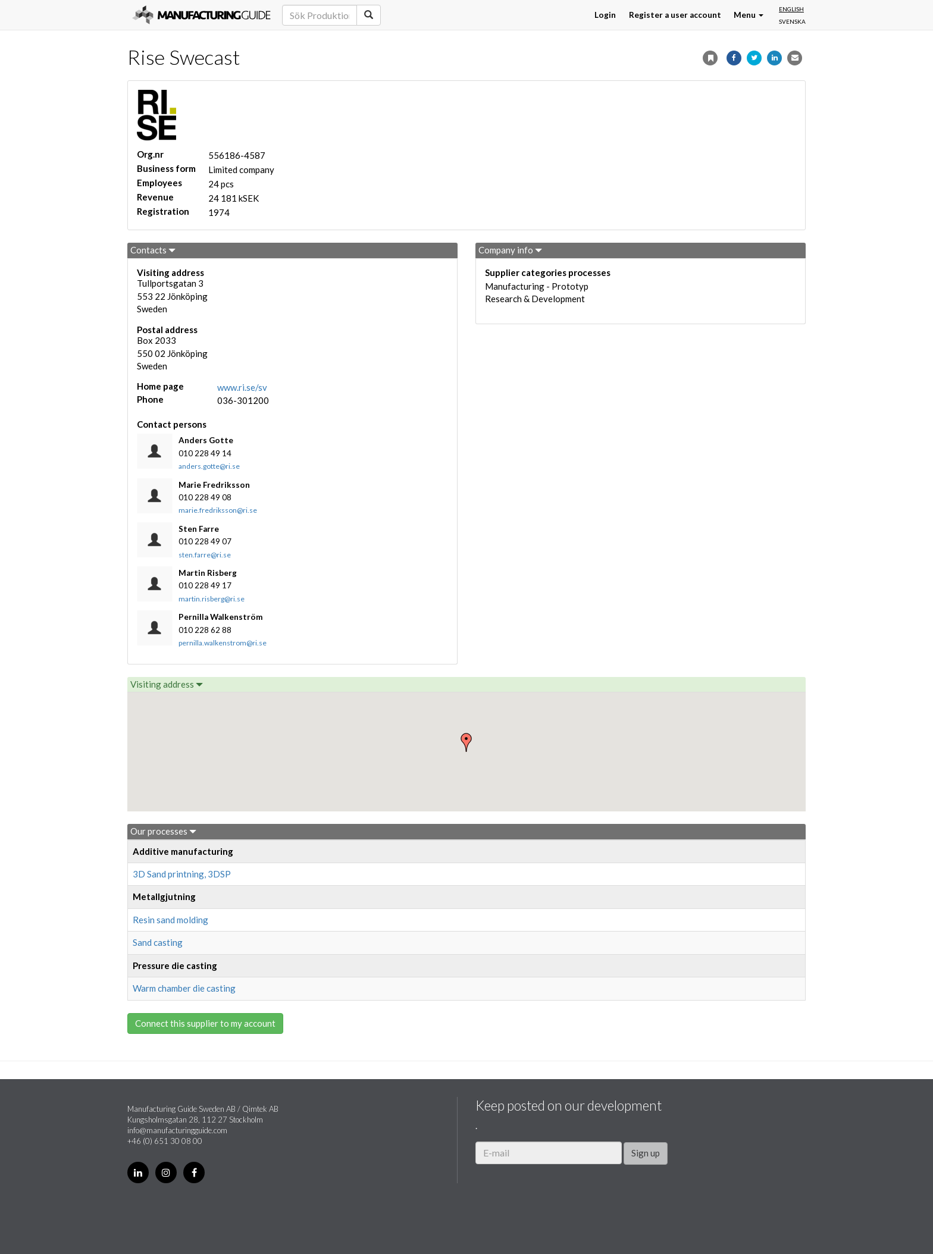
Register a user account (675, 15)
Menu (748, 15)
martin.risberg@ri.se (212, 598)
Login (605, 15)
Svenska (792, 21)
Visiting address (166, 684)
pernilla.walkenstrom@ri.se (223, 642)
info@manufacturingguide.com (177, 1130)
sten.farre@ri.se (205, 554)
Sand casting (158, 942)
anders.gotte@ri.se (209, 466)
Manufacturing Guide (201, 14)
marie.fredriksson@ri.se (218, 510)
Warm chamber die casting (184, 988)
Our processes (163, 831)
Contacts (153, 249)
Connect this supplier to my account (205, 1023)
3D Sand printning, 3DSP (182, 874)
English (791, 8)
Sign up (645, 1153)
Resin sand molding (170, 919)
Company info (510, 249)
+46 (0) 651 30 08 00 (164, 1141)
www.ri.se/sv (242, 387)
